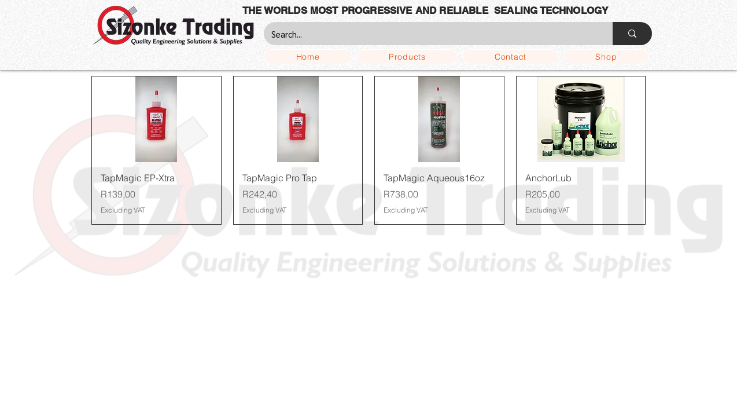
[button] (407, 56)
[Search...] (429, 33)
